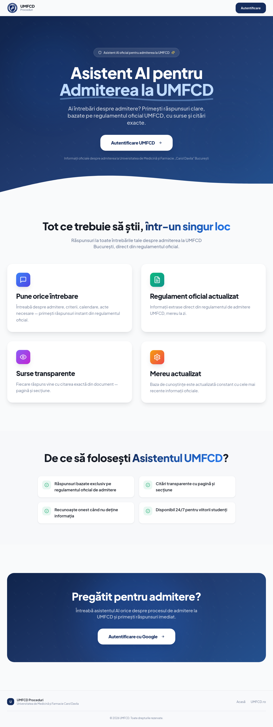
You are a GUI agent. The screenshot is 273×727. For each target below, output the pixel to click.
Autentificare (251, 8)
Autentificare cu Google (136, 636)
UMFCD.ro (258, 702)
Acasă (241, 702)
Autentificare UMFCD (136, 146)
